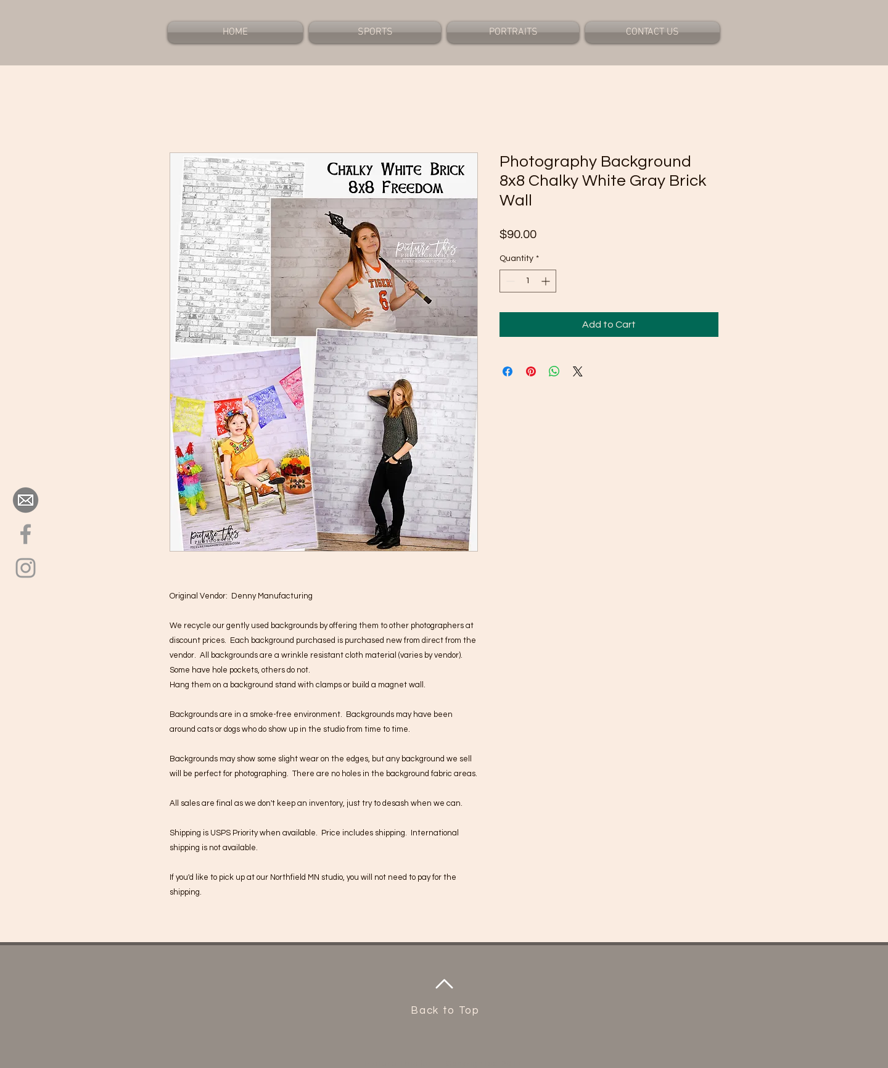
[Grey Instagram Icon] (25, 568)
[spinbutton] (528, 281)
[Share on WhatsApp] (554, 371)
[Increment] (546, 281)
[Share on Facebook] (507, 371)
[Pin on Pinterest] (531, 371)
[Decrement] (509, 281)
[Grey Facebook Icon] (25, 534)
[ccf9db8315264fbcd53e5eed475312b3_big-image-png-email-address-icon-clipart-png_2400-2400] (25, 500)
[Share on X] (577, 371)
